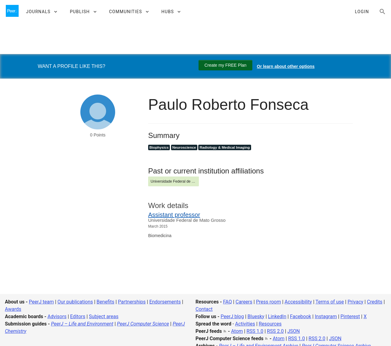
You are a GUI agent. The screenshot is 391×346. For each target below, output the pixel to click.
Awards (13, 309)
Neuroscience (184, 147)
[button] (41, 11)
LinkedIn (277, 316)
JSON (293, 331)
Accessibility (298, 302)
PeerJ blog (232, 316)
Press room (268, 302)
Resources (270, 324)
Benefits (105, 302)
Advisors (56, 316)
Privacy (356, 302)
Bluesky (255, 316)
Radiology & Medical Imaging (224, 147)
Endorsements (165, 302)
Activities (245, 324)
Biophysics (159, 147)
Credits (374, 302)
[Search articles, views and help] (382, 11)
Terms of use (330, 302)
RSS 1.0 (255, 331)
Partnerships (132, 302)
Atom (237, 331)
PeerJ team (41, 302)
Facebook (300, 316)
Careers (244, 302)
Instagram (326, 316)
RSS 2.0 (275, 331)
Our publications (75, 302)
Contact (204, 309)
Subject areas (104, 316)
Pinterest (350, 316)
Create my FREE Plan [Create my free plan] (225, 65)
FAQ (227, 302)
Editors (78, 316)
